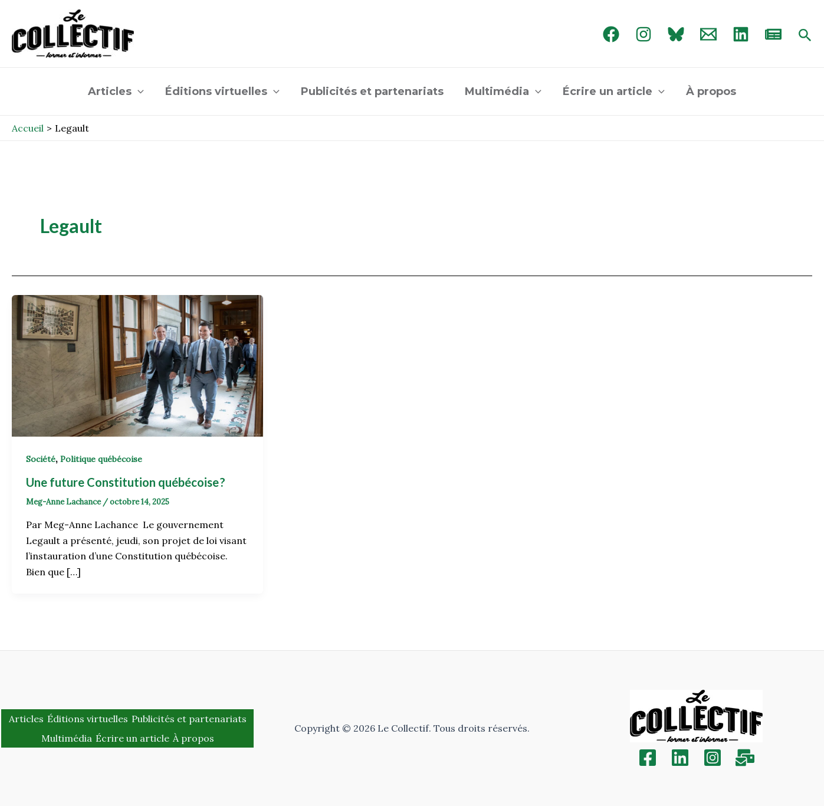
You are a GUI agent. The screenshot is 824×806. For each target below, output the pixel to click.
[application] (138, 91)
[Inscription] (745, 757)
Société (40, 459)
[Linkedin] (680, 757)
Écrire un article (614, 91)
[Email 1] (708, 34)
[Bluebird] (676, 34)
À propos (711, 91)
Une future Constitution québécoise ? (125, 482)
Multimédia (503, 91)
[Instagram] (643, 34)
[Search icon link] (805, 36)
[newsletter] (773, 34)
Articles (116, 91)
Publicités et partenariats (372, 91)
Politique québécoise (101, 459)
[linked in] (741, 34)
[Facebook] (611, 34)
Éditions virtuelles (222, 91)
